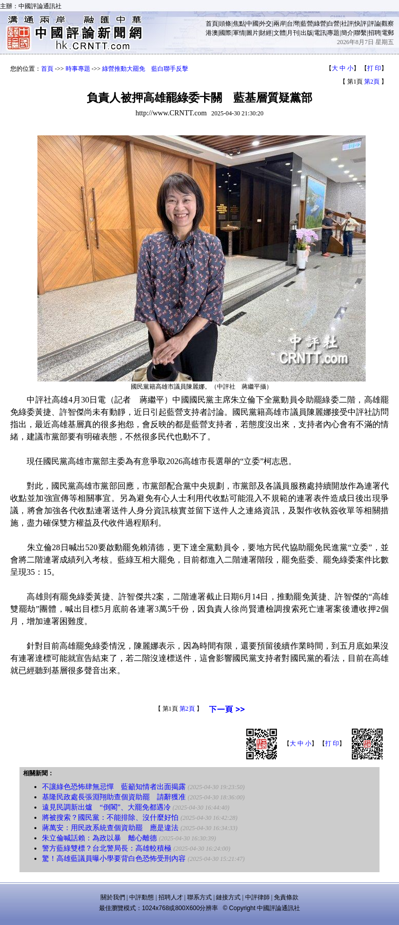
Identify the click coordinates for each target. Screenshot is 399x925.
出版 (307, 32)
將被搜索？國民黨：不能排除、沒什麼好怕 (110, 817)
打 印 (374, 68)
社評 (347, 23)
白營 (333, 23)
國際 (225, 32)
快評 (360, 23)
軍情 (239, 32)
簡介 (347, 32)
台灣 (293, 23)
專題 (333, 32)
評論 (374, 23)
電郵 (388, 32)
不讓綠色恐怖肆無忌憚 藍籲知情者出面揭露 (114, 787)
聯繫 (360, 32)
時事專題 (78, 68)
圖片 (252, 32)
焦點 (239, 23)
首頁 (212, 23)
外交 (266, 23)
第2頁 (372, 81)
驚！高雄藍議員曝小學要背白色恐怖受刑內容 (114, 858)
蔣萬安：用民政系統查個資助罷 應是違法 (110, 828)
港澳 (212, 32)
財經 (266, 32)
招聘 (374, 32)
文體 (279, 32)
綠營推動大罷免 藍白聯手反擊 (145, 68)
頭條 (225, 23)
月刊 (293, 32)
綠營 (320, 23)
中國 (252, 23)
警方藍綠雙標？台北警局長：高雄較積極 (106, 848)
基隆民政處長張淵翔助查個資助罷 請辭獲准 (114, 797)
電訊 (320, 32)
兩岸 (279, 23)
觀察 (388, 23)
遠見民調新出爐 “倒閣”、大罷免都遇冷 (106, 807)
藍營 (307, 23)
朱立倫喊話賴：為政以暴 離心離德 (99, 838)
